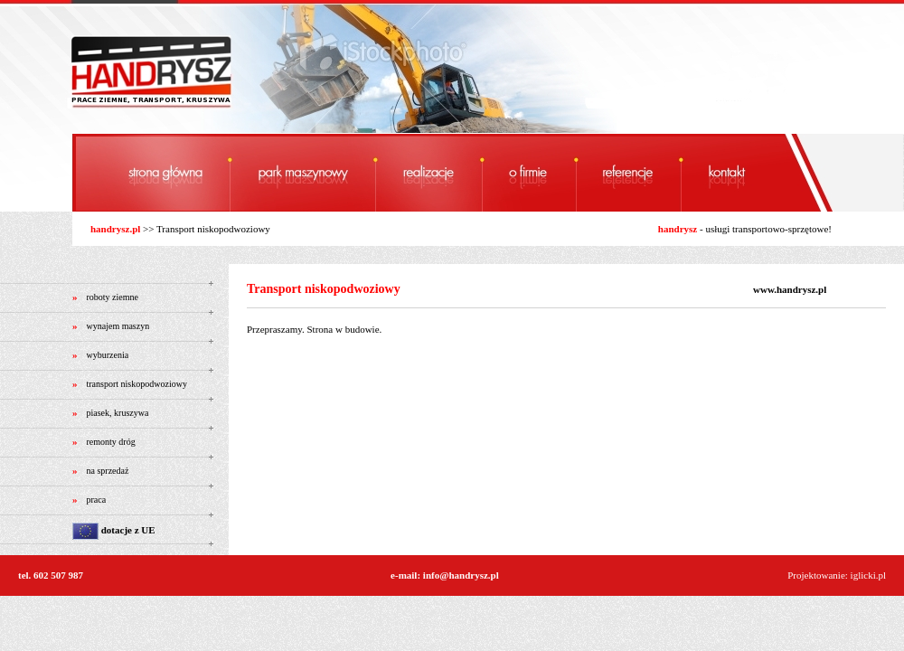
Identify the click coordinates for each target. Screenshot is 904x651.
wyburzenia (108, 355)
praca (97, 500)
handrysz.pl (115, 228)
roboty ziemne (112, 297)
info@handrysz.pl (461, 575)
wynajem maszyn (118, 326)
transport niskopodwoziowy (137, 384)
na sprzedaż (108, 471)
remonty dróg (111, 442)
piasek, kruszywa (118, 413)
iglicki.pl (868, 575)
